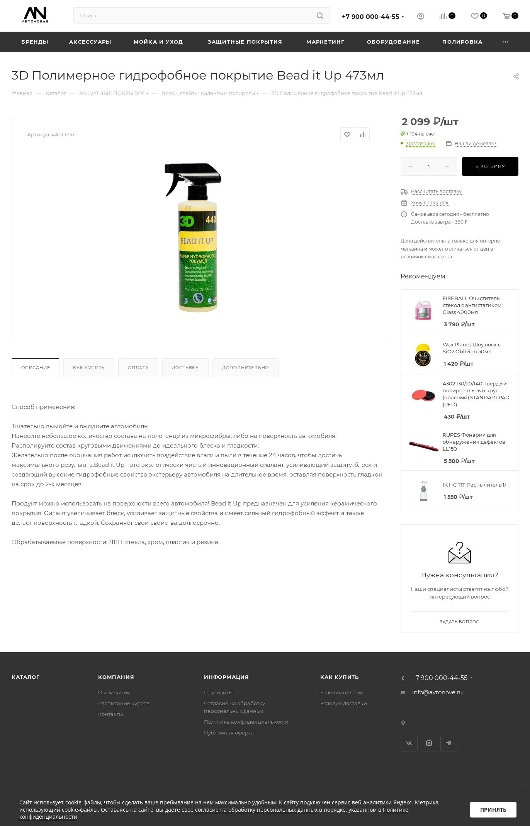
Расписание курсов (123, 703)
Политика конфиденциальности (246, 722)
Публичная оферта (229, 732)
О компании (114, 692)
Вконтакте (409, 743)
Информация (226, 677)
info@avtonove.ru (437, 692)
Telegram (448, 743)
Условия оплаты (341, 692)
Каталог (26, 677)
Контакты (110, 714)
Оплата (138, 367)
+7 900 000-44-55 (370, 16)
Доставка (185, 367)
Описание (35, 367)
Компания (116, 677)
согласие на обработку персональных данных (256, 809)
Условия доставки (343, 703)
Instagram (429, 743)
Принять (493, 809)
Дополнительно (245, 367)
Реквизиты (218, 692)
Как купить (89, 367)
